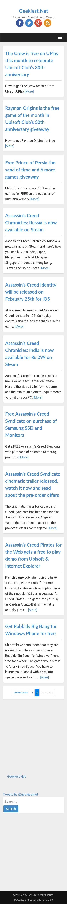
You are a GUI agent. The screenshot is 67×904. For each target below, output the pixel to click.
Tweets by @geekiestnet (20, 794)
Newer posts (21, 692)
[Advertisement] (33, 736)
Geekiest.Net (33, 11)
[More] (29, 91)
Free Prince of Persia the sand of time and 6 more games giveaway (30, 170)
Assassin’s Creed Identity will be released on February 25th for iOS (30, 292)
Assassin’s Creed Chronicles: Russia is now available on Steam (31, 222)
